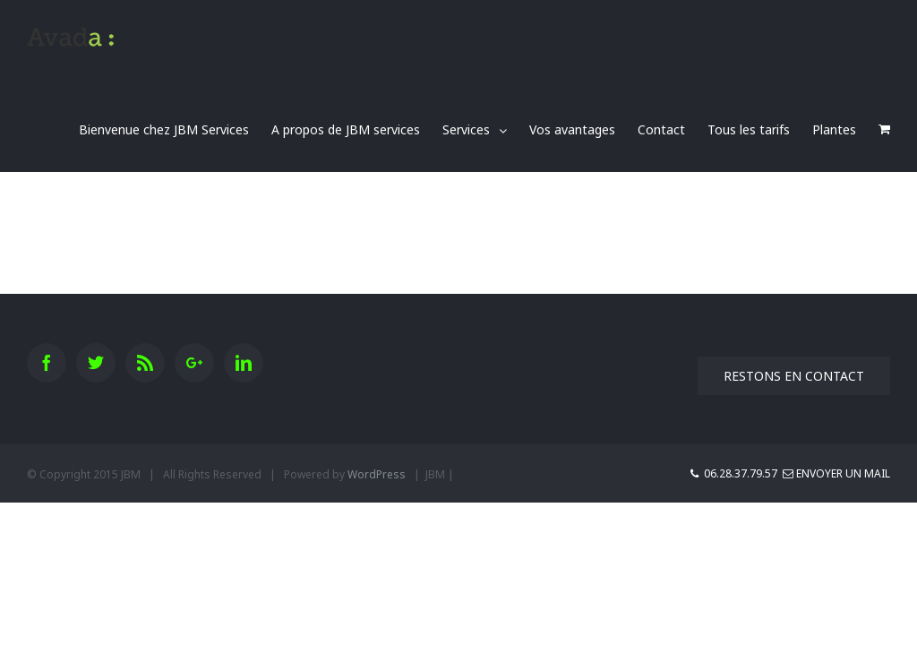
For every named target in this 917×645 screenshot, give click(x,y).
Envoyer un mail (836, 473)
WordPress (376, 474)
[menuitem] (175, 129)
